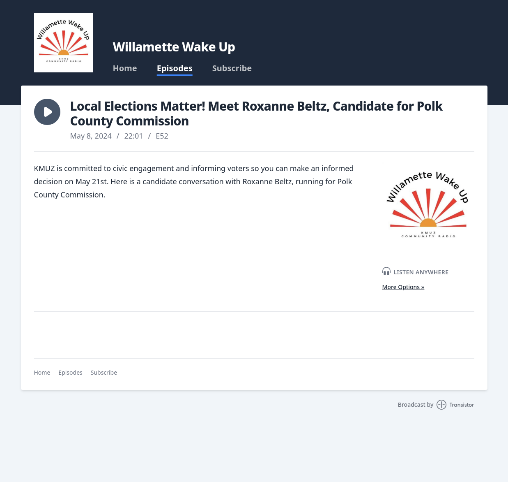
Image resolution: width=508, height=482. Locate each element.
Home (125, 68)
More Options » (403, 287)
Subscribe (232, 68)
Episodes (175, 68)
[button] (47, 112)
